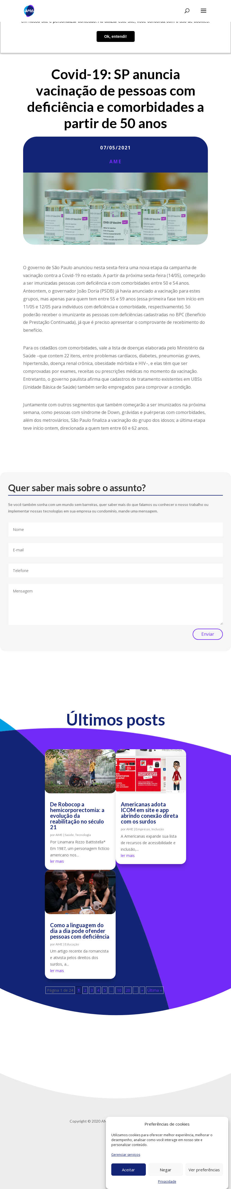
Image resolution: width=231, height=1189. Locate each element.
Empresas (142, 829)
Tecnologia (83, 835)
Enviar (207, 634)
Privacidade (167, 1181)
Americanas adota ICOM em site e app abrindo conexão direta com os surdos (149, 813)
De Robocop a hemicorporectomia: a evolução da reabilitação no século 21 (77, 815)
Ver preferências (204, 1169)
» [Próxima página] (142, 990)
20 (128, 990)
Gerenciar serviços (125, 1154)
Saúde (69, 835)
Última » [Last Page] (154, 990)
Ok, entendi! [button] (115, 36)
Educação (72, 944)
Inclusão (158, 829)
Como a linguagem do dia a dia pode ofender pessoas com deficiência (79, 931)
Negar (165, 1169)
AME (115, 161)
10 (119, 990)
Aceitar (128, 1169)
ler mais (57, 861)
